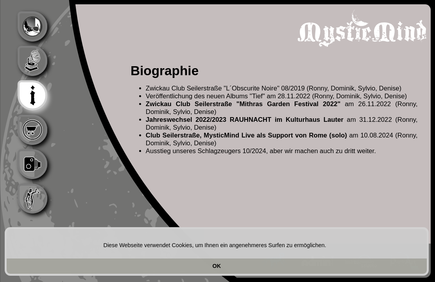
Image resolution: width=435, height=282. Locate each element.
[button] (329, 246)
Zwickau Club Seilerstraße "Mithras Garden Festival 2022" (243, 104)
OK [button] (217, 266)
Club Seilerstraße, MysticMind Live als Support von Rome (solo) (246, 135)
